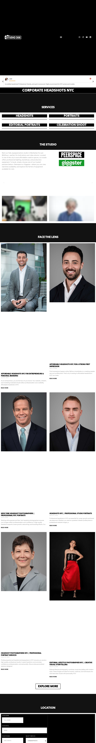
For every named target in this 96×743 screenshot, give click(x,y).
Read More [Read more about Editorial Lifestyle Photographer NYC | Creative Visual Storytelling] (53, 677)
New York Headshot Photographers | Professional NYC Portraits (17, 514)
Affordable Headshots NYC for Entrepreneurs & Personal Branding (22, 375)
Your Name (5, 715)
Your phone (6, 736)
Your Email (5, 726)
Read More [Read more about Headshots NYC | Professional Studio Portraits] (53, 526)
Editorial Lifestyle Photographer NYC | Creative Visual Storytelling (70, 663)
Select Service (31, 736)
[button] (61, 37)
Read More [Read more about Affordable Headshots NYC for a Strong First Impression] (53, 379)
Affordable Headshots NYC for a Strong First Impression (69, 365)
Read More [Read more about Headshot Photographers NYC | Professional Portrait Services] (4, 669)
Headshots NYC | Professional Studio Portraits (70, 513)
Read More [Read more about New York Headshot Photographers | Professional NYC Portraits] (4, 528)
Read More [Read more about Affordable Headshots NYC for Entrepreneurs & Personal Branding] (4, 388)
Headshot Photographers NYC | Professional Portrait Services (21, 654)
